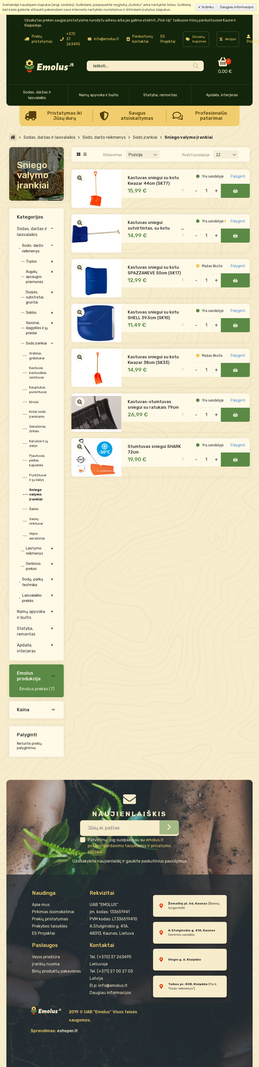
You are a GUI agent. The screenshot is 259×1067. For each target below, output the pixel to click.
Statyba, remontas (160, 95)
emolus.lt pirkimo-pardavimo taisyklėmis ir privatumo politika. (129, 845)
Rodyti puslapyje (196, 155)
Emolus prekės (33, 688)
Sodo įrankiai (145, 137)
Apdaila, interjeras (222, 95)
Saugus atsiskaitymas (137, 115)
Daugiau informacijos (237, 7)
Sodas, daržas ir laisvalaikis (37, 95)
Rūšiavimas (112, 155)
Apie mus (41, 904)
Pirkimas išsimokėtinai (53, 911)
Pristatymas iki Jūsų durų (64, 115)
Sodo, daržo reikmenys (104, 137)
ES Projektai (167, 39)
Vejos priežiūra (46, 956)
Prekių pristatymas (50, 919)
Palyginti (238, 181)
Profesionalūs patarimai (211, 115)
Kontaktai (102, 945)
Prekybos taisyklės (49, 926)
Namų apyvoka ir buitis (98, 95)
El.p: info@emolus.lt (108, 985)
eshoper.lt (67, 1030)
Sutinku (207, 7)
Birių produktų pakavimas (56, 971)
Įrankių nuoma (46, 964)
